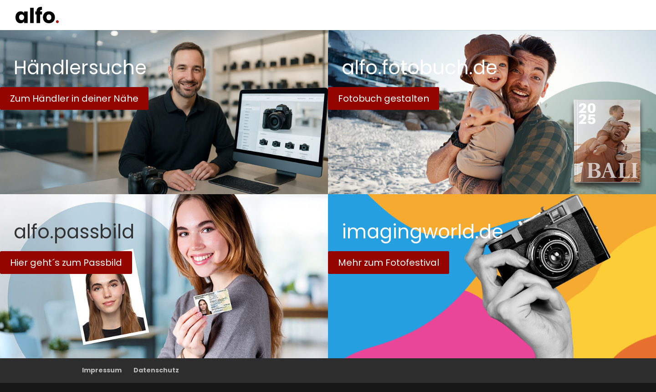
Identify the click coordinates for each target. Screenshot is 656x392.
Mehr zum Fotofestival (388, 262)
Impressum (102, 370)
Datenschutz (156, 370)
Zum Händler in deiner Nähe (74, 98)
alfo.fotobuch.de (419, 67)
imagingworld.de (422, 231)
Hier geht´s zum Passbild (66, 262)
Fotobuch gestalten (383, 98)
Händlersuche (80, 67)
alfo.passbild (74, 231)
